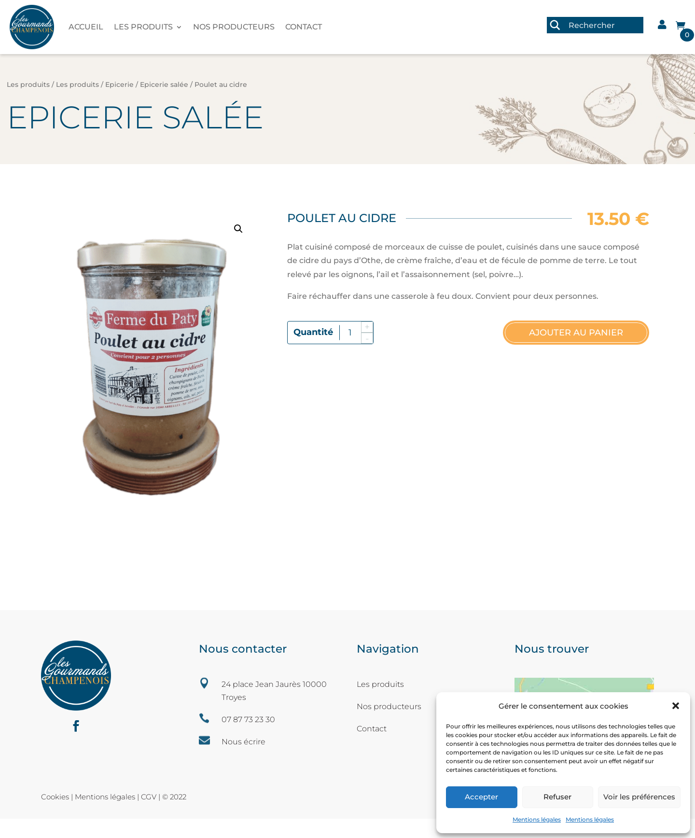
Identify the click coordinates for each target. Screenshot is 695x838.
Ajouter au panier (576, 332)
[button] (676, 706)
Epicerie (119, 84)
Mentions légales (537, 819)
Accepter (481, 796)
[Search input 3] (604, 25)
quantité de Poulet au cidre (313, 332)
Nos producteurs (234, 26)
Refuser (557, 796)
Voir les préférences (639, 796)
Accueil (86, 26)
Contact (303, 26)
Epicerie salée (164, 84)
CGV (149, 796)
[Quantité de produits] (350, 333)
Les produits (143, 26)
